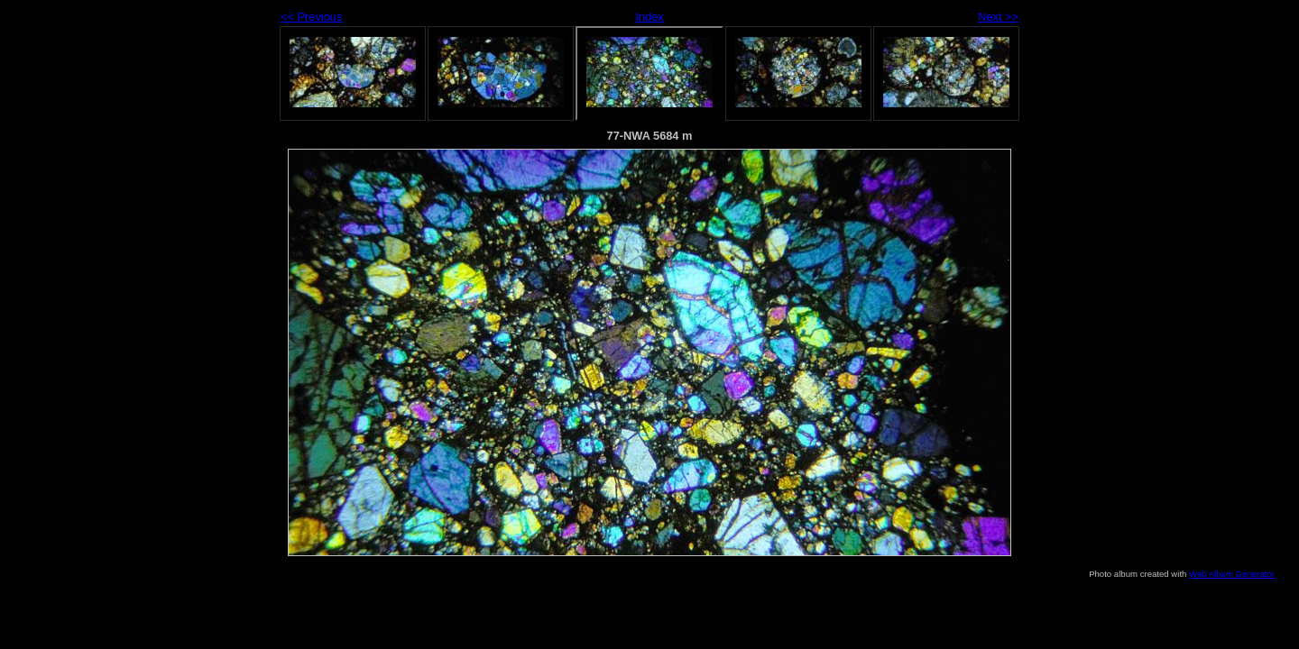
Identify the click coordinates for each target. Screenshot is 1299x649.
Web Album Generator (1232, 574)
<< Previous (311, 16)
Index (649, 16)
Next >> (998, 16)
